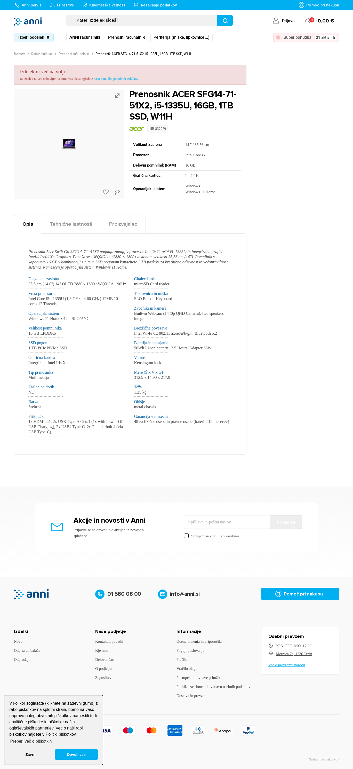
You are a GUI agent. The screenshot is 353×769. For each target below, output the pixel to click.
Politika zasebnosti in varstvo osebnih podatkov (213, 687)
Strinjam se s (213, 536)
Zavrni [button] (31, 754)
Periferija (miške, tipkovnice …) (182, 37)
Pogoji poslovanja (190, 650)
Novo (18, 641)
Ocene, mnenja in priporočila (199, 641)
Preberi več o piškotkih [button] (31, 741)
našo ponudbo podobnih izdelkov (116, 79)
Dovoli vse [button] (76, 754)
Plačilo (181, 659)
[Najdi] (225, 20)
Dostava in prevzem (191, 696)
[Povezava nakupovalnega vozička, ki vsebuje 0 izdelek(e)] (320, 21)
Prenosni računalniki (126, 37)
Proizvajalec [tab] (123, 224)
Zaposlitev (103, 678)
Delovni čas (104, 659)
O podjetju (103, 668)
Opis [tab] (27, 224)
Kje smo (101, 650)
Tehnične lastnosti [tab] (71, 224)
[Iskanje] (149, 20)
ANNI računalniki (84, 37)
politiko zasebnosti (227, 536)
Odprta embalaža (27, 650)
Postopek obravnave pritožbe (198, 678)
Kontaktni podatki (109, 641)
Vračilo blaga (186, 668)
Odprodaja (22, 659)
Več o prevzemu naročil (286, 665)
